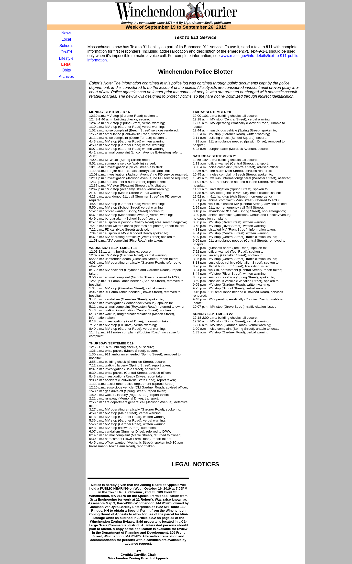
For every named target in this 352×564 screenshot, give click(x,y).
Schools (66, 46)
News (66, 33)
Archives (66, 76)
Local (66, 39)
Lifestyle (66, 58)
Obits (66, 70)
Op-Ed (66, 52)
